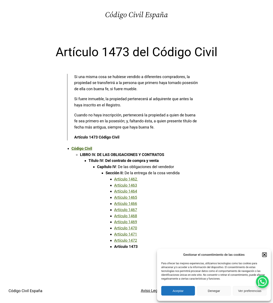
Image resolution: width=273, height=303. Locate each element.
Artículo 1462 (126, 179)
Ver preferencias (249, 291)
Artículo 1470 (125, 228)
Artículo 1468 (125, 216)
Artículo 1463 (125, 185)
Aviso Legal (150, 290)
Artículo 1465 (125, 197)
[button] (264, 255)
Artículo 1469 (125, 222)
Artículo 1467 (125, 209)
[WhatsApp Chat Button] (262, 281)
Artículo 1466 (125, 203)
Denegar (214, 291)
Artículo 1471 (125, 234)
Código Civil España (136, 14)
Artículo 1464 (125, 191)
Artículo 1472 (125, 240)
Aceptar (178, 291)
